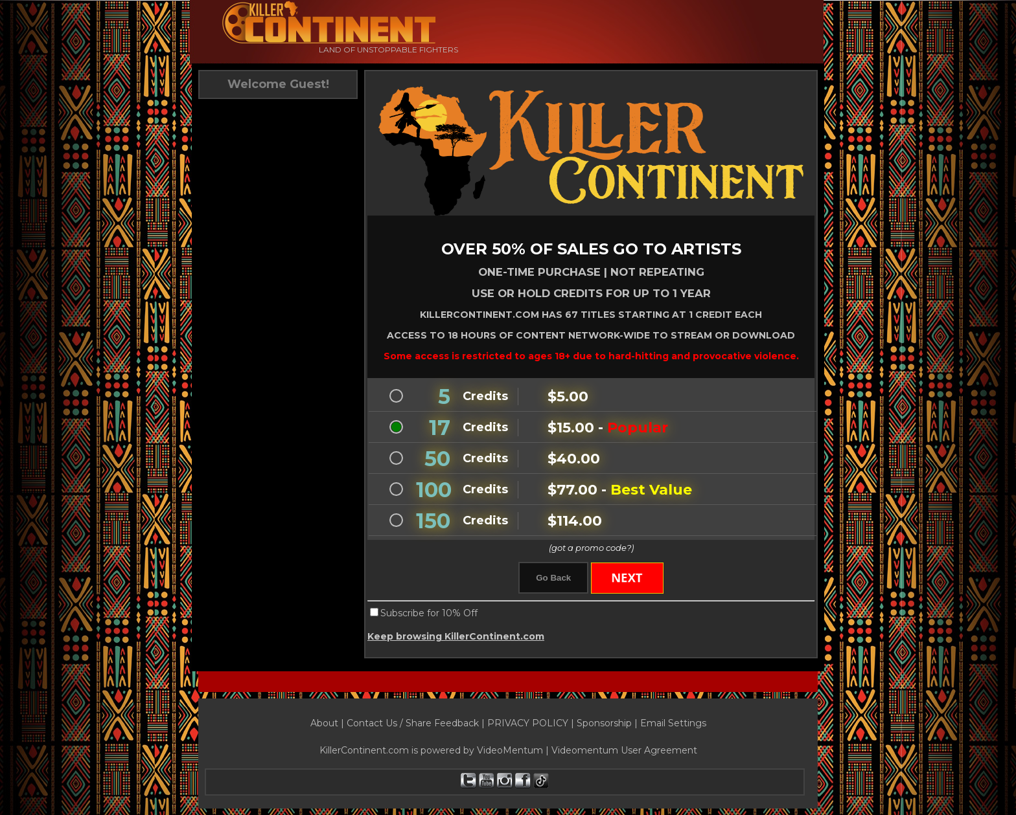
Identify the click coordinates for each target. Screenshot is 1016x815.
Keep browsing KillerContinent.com (455, 636)
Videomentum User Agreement (624, 750)
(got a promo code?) (591, 547)
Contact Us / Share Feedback (413, 723)
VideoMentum (510, 750)
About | (328, 723)
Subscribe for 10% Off (429, 613)
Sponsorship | (608, 723)
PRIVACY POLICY (527, 723)
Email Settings (673, 723)
